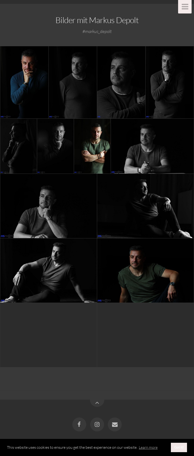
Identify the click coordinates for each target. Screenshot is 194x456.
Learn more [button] (148, 447)
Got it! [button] (179, 447)
